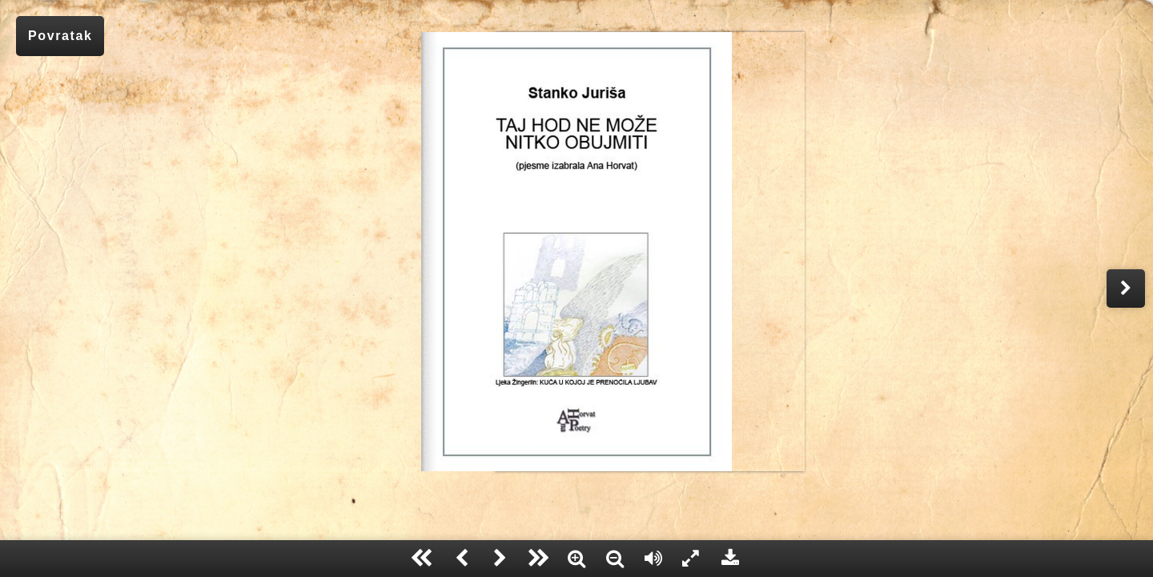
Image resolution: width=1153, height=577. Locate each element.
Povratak (60, 35)
